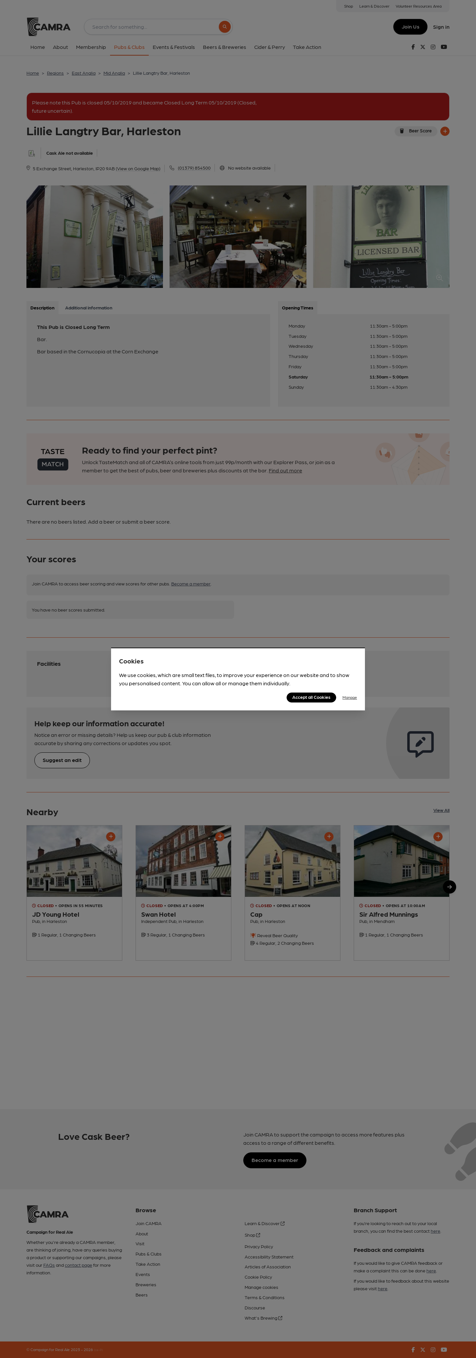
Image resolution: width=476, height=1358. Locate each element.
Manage (349, 697)
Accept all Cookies (311, 696)
